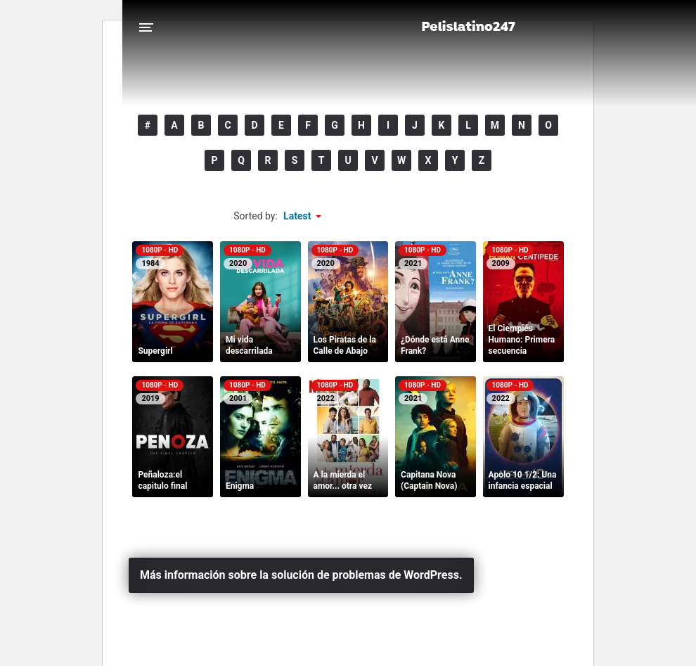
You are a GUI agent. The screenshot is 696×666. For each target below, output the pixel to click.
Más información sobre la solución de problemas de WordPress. (301, 575)
